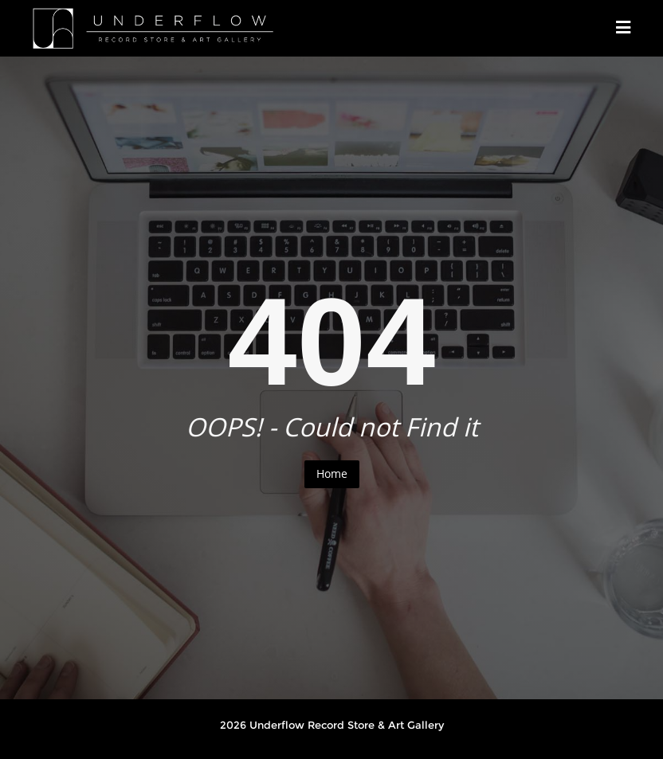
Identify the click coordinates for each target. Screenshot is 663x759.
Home (331, 473)
